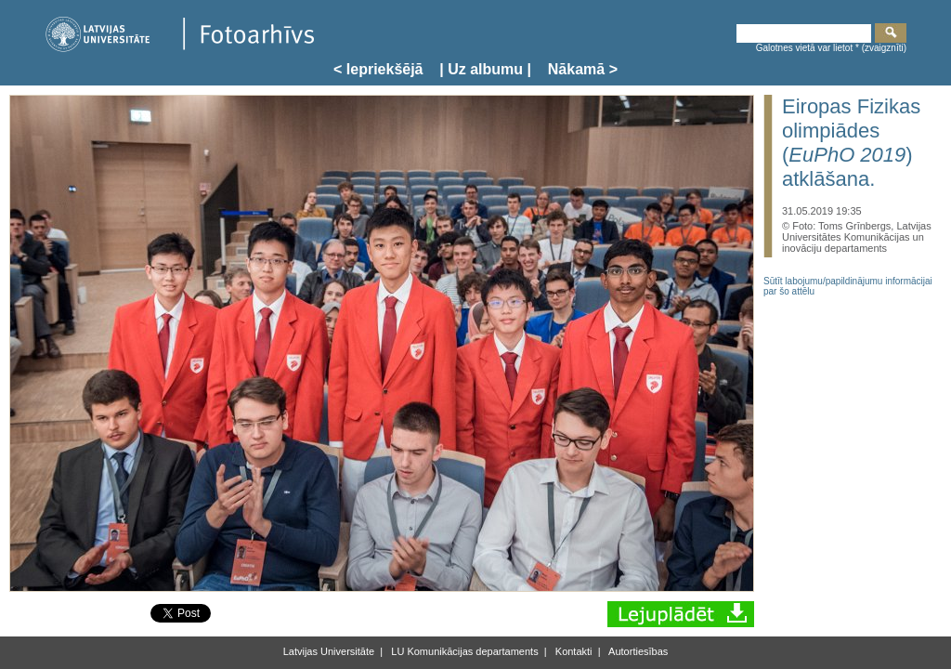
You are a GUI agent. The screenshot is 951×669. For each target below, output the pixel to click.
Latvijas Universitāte (328, 651)
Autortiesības (637, 651)
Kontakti (573, 651)
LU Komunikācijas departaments (463, 651)
